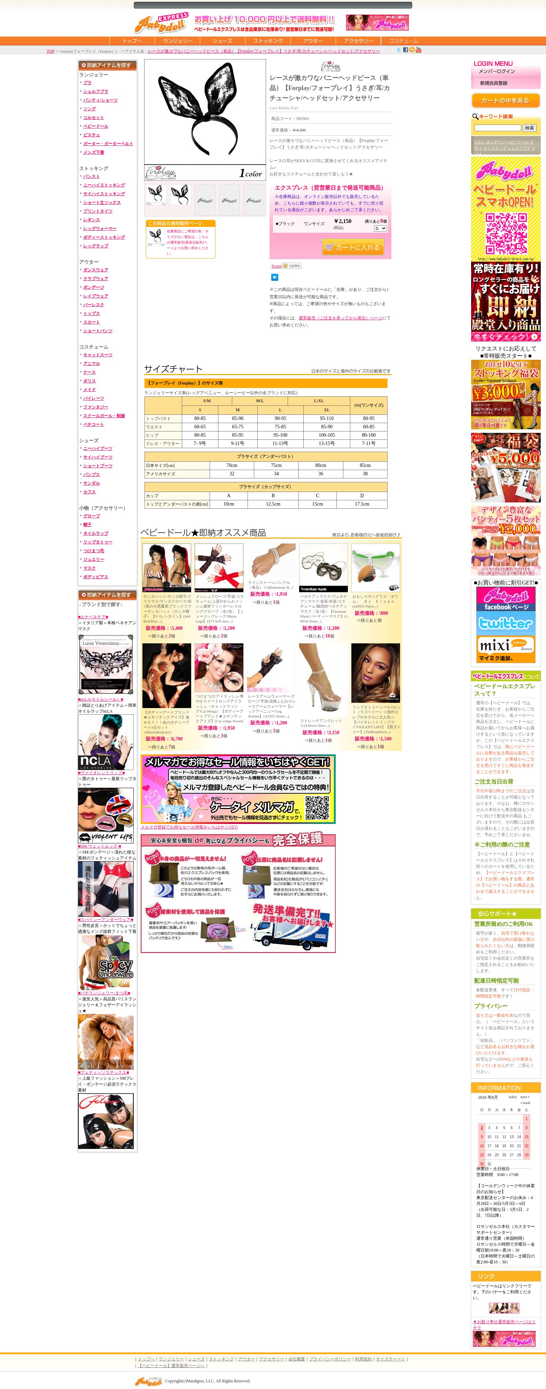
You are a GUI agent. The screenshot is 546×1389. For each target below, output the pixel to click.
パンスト (91, 176)
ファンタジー (95, 407)
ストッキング (267, 41)
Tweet (276, 266)
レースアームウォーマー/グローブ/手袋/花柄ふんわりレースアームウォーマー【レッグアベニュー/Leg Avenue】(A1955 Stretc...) (272, 706)
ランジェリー (177, 41)
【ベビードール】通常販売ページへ (171, 1365)
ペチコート (93, 424)
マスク (89, 568)
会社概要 (296, 1359)
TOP (50, 51)
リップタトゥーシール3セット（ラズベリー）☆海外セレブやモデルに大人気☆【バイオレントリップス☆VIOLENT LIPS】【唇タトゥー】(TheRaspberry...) (376, 719)
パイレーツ (93, 398)
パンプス (91, 474)
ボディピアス (95, 576)
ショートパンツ (97, 330)
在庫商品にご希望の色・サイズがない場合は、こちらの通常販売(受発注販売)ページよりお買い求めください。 (188, 242)
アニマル (91, 363)
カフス (89, 492)
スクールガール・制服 (104, 415)
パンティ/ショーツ (100, 100)
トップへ (146, 1359)
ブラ (87, 82)
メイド (89, 389)
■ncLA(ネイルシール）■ (100, 699)
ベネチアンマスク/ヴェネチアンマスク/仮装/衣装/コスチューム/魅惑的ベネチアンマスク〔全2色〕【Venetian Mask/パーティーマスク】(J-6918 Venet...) (324, 608)
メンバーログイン (506, 72)
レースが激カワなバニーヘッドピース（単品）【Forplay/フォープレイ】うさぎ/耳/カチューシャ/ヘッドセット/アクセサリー (264, 51)
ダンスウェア (95, 270)
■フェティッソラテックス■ (103, 1072)
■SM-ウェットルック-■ (99, 846)
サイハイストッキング (104, 193)
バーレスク (93, 304)
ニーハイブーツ (97, 448)
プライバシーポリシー (330, 1359)
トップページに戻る (132, 41)
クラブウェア (95, 278)
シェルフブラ (95, 91)
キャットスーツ (97, 354)
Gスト (480, 142)
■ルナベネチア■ (93, 616)
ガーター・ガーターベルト (108, 143)
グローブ (91, 516)
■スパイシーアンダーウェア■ (105, 919)
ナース (89, 372)
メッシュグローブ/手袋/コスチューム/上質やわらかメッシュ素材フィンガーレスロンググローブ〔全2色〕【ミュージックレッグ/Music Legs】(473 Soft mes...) (220, 608)
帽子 (87, 524)
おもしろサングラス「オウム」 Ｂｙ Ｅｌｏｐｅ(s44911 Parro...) (375, 601)
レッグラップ (95, 246)
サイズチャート (390, 1359)
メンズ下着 (93, 152)
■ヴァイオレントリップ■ (101, 772)
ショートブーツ (97, 465)
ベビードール (95, 126)
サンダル (91, 483)
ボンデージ (93, 287)
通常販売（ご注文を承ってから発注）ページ (340, 318)
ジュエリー (93, 559)
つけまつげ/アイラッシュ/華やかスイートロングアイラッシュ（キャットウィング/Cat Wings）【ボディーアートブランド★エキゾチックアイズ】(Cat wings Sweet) (220, 708)
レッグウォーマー (100, 228)
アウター (313, 41)
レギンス (91, 219)
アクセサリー (358, 41)
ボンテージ (495, 142)
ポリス (89, 381)
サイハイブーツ (97, 457)
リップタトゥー (97, 542)
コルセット (93, 117)
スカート (91, 322)
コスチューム (403, 41)
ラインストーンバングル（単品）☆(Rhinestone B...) (270, 584)
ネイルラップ (95, 533)
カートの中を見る (506, 101)
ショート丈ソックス (102, 202)
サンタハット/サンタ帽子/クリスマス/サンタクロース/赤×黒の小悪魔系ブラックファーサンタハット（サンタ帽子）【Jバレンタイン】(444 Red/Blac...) (167, 608)
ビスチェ (91, 135)
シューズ (222, 41)
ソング (89, 108)
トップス (91, 313)
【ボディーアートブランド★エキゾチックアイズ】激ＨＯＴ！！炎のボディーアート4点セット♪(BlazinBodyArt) (166, 722)
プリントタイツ (97, 211)
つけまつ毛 (93, 550)
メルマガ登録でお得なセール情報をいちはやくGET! (238, 825)
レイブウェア (95, 296)
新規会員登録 (506, 83)
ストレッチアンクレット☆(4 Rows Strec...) (321, 723)
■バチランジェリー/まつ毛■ (104, 993)
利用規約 (363, 1359)
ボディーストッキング (104, 237)
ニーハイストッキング (104, 185)
